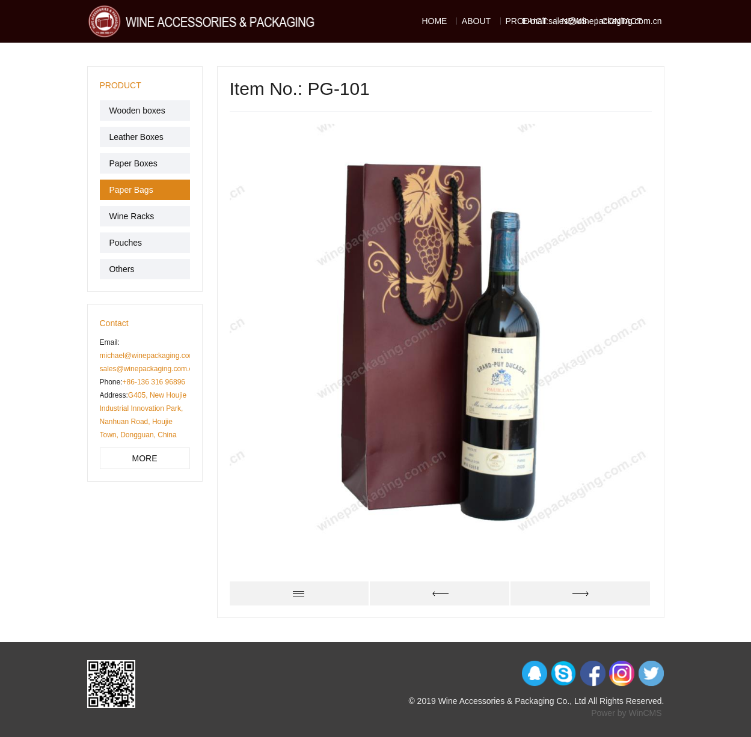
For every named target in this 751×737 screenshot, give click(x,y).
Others (122, 269)
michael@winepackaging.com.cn (152, 355)
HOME (434, 21)
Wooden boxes (137, 110)
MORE (145, 458)
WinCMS (644, 713)
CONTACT (622, 21)
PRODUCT (526, 21)
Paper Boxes (133, 163)
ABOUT (476, 21)
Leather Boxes (136, 137)
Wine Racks (132, 216)
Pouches (125, 242)
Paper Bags (131, 190)
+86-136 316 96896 (154, 382)
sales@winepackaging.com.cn (148, 369)
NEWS (574, 21)
